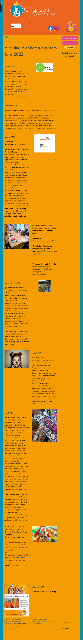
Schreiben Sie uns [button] (69, 53)
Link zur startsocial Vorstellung (15, 97)
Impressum (66, 629)
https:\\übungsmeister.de (41, 267)
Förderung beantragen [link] (70, 38)
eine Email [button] (69, 56)
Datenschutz (66, 622)
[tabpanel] (69, 54)
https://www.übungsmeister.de (15, 558)
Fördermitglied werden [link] (70, 43)
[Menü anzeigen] (13, 26)
